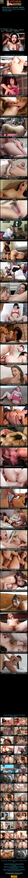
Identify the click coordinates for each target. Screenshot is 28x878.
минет (2, 31)
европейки (16, 31)
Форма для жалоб (19, 873)
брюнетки (21, 29)
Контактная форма (10, 873)
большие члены (13, 29)
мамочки (6, 29)
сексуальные (9, 31)
